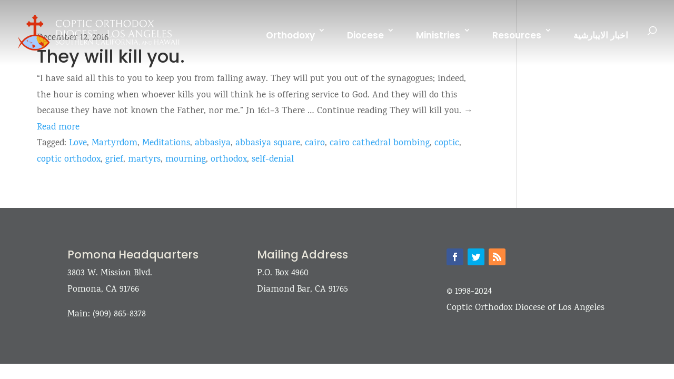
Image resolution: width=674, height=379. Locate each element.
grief (114, 159)
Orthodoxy (290, 35)
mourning (185, 159)
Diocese (365, 35)
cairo (315, 143)
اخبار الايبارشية (600, 35)
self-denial (273, 159)
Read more (58, 127)
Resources (516, 35)
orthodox (229, 159)
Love (78, 143)
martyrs (144, 159)
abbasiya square (267, 143)
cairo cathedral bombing (380, 143)
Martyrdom (114, 143)
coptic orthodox (69, 159)
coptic (446, 143)
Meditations (166, 143)
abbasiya (213, 143)
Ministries (438, 35)
